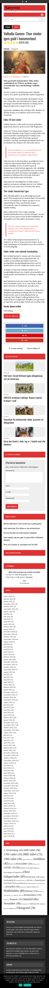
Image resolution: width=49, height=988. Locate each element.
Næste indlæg (33, 348)
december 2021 (9, 722)
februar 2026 (8, 599)
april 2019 (7, 803)
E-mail (8, 492)
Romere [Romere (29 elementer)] (16, 899)
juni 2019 (7, 798)
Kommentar (10, 470)
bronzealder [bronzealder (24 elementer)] (24, 863)
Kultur (6, 394)
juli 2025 (7, 614)
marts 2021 (8, 745)
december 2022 (9, 692)
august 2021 (8, 733)
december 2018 (9, 813)
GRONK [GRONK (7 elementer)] (30, 880)
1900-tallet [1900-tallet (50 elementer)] (13, 859)
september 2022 (9, 700)
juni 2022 (7, 707)
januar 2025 (8, 629)
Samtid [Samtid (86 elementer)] (31, 899)
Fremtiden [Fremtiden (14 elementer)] (32, 877)
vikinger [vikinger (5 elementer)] (12, 908)
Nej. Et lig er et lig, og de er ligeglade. (19, 577)
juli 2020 (7, 765)
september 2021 (9, 730)
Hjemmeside (10, 498)
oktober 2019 (8, 788)
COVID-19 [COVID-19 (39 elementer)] (12, 867)
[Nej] (47, 981)
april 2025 (7, 622)
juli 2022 (7, 705)
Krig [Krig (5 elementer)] (29, 887)
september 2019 (9, 791)
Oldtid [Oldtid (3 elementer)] (15, 895)
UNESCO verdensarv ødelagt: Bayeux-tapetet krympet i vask (23, 399)
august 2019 (8, 793)
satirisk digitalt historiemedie (23, 927)
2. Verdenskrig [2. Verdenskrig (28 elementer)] (13, 850)
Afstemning (8, 311)
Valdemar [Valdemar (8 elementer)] (34, 904)
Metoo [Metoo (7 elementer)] (35, 887)
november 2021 (9, 725)
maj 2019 (7, 801)
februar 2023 (8, 687)
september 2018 (9, 821)
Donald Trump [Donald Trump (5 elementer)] (33, 868)
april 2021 (7, 743)
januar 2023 (8, 690)
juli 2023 (7, 674)
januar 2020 (8, 780)
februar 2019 (8, 808)
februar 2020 (8, 778)
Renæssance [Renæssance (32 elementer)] (33, 894)
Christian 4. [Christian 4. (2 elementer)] (35, 864)
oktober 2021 (8, 728)
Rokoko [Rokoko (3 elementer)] (7, 899)
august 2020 (8, 763)
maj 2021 (7, 740)
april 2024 (7, 652)
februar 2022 (8, 717)
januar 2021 (8, 750)
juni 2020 (7, 768)
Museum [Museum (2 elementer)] (41, 891)
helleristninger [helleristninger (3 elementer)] (33, 883)
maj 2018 (7, 831)
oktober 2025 (8, 606)
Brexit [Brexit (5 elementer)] (12, 864)
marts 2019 (8, 806)
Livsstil (6, 438)
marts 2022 (8, 715)
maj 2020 (7, 770)
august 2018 (8, 823)
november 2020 (9, 755)
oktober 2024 (8, 637)
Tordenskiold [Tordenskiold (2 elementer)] (25, 904)
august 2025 (8, 611)
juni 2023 (7, 677)
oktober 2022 (8, 697)
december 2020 (9, 753)
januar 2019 (8, 811)
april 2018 (7, 834)
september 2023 (9, 669)
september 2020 (9, 760)
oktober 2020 (8, 758)
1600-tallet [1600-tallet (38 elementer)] (31, 850)
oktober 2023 (8, 667)
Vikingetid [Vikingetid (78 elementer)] (25, 908)
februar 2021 (8, 748)
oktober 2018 (8, 818)
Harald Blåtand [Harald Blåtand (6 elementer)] (21, 883)
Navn (7, 486)
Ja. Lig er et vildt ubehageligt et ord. (19, 574)
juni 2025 (7, 616)
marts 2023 (8, 685)
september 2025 (9, 609)
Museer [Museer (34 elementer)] (31, 890)
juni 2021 (7, 738)
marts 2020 (8, 775)
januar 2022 (8, 720)
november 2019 (9, 786)
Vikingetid (14, 49)
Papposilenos (15, 77)
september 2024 (9, 639)
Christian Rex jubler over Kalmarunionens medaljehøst (20, 533)
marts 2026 (8, 596)
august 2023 (8, 672)
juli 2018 (7, 826)
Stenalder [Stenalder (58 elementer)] (12, 903)
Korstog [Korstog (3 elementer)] (23, 887)
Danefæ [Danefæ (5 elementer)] (23, 868)
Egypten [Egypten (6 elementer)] (19, 872)
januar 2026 (8, 601)
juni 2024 (7, 647)
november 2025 (9, 604)
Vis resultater (24, 583)
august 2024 (8, 642)
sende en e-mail (33, 972)
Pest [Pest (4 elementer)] (21, 895)
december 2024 (9, 632)
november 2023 (9, 664)
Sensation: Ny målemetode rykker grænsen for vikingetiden (24, 421)
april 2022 (7, 712)
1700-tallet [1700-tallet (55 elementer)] (13, 854)
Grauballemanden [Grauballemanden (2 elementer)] (21, 880)
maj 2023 (7, 680)
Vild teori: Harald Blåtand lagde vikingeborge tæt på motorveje (23, 377)
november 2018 (9, 816)
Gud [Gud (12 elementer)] (11, 883)
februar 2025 (8, 627)
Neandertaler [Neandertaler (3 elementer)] (8, 895)
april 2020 (7, 773)
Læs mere (27, 985)
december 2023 (9, 662)
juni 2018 (7, 828)
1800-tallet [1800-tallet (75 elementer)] (32, 854)
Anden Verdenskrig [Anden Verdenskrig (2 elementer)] (27, 859)
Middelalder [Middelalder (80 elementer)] (14, 891)
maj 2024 (7, 649)
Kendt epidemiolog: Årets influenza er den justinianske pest (22, 528)
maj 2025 (7, 619)
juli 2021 (7, 735)
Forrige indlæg (16, 348)
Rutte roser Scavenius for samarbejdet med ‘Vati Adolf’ (21, 544)
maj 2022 (7, 710)
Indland (6, 373)
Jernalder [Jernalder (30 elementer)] (12, 886)
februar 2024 (8, 657)
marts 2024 (8, 654)
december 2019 (9, 783)
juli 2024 (7, 644)
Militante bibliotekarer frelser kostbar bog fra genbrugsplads (22, 523)
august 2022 (8, 702)
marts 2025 (8, 624)
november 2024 (9, 634)
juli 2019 (7, 796)
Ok (20, 985)
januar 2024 (8, 659)
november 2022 (9, 695)
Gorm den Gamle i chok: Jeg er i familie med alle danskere (24, 442)
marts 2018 (8, 836)
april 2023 (7, 682)
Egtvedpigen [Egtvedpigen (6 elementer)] (9, 872)
